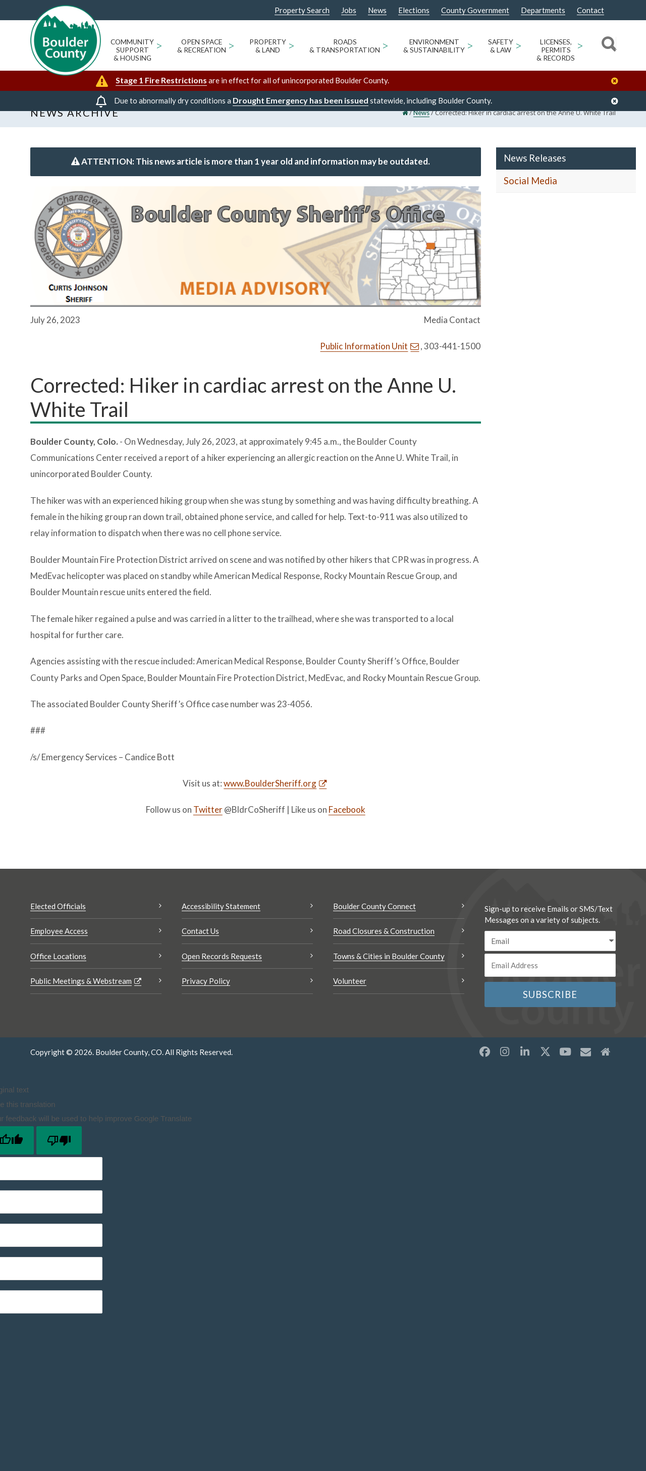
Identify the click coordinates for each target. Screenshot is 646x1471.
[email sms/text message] (550, 955)
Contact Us (200, 945)
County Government (475, 10)
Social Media (530, 195)
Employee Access (59, 945)
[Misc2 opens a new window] (606, 1066)
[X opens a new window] (545, 1066)
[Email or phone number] (550, 979)
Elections (413, 10)
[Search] (607, 45)
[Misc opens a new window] (585, 1066)
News (377, 10)
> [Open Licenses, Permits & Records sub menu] (580, 45)
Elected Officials (58, 920)
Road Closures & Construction (384, 945)
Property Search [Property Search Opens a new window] (302, 11)
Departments (543, 10)
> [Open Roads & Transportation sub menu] (385, 45)
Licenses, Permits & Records (555, 50)
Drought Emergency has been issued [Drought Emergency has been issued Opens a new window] (300, 100)
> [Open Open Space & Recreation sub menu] (231, 45)
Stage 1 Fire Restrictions (161, 80)
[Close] (617, 81)
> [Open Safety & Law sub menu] (518, 45)
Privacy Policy (206, 995)
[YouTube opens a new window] (565, 1066)
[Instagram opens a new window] (505, 1066)
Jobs (348, 10)
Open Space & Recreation (201, 46)
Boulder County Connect (374, 920)
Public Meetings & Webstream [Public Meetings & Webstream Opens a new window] (81, 995)
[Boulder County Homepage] (65, 40)
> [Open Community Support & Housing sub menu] (159, 45)
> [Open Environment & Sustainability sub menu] (470, 45)
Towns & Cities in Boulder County (389, 970)
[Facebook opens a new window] (484, 1066)
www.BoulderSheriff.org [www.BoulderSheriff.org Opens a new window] (270, 797)
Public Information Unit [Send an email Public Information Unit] (364, 360)
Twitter (208, 824)
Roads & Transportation (344, 46)
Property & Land (267, 46)
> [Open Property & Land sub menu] (291, 45)
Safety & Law (500, 46)
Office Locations (58, 970)
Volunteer (349, 995)
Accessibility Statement (221, 920)
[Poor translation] (59, 1154)
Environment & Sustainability (434, 46)
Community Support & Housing (132, 50)
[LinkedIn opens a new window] (525, 1066)
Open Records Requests (222, 970)
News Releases (535, 172)
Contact (590, 10)
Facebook (347, 824)
